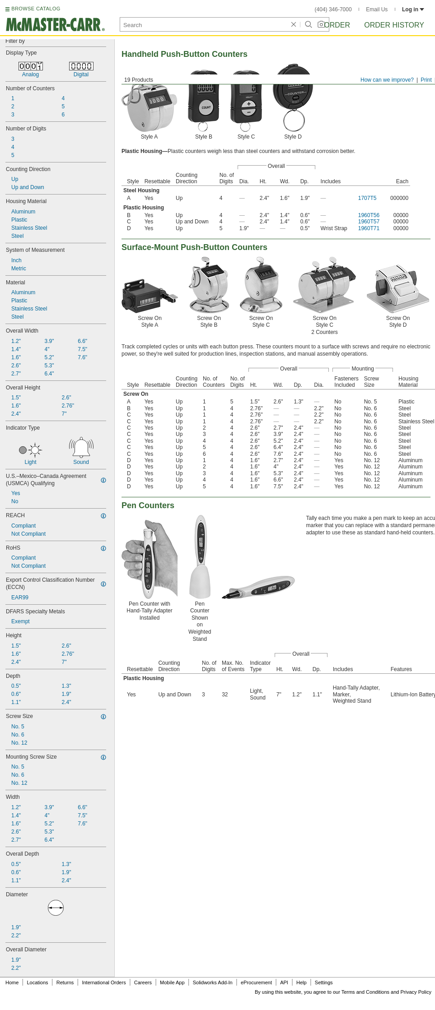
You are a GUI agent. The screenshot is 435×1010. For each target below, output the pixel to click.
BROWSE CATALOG (35, 8)
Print (426, 80)
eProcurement (256, 982)
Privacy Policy (416, 992)
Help (301, 982)
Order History (394, 25)
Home (12, 982)
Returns (65, 982)
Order (337, 25)
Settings (324, 982)
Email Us (377, 9)
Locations (37, 982)
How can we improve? (387, 80)
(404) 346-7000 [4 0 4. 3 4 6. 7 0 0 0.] (333, 9)
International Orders (104, 982)
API (284, 982)
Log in (413, 9)
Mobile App (172, 982)
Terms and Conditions (365, 992)
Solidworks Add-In (213, 982)
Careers (143, 982)
